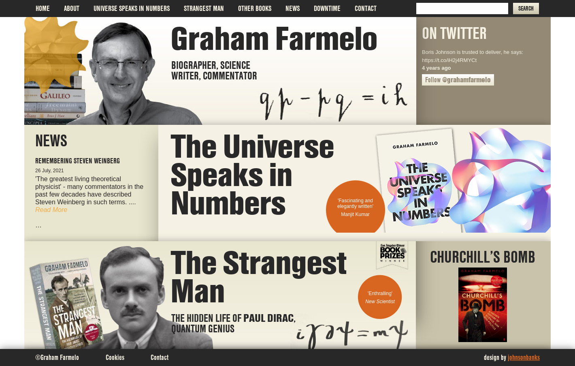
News (292, 8)
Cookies (115, 357)
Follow (458, 79)
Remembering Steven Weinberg (77, 160)
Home (43, 8)
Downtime (327, 8)
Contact (366, 8)
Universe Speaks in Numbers (132, 8)
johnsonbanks (524, 357)
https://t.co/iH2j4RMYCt (449, 60)
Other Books (254, 8)
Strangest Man (204, 8)
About (71, 8)
